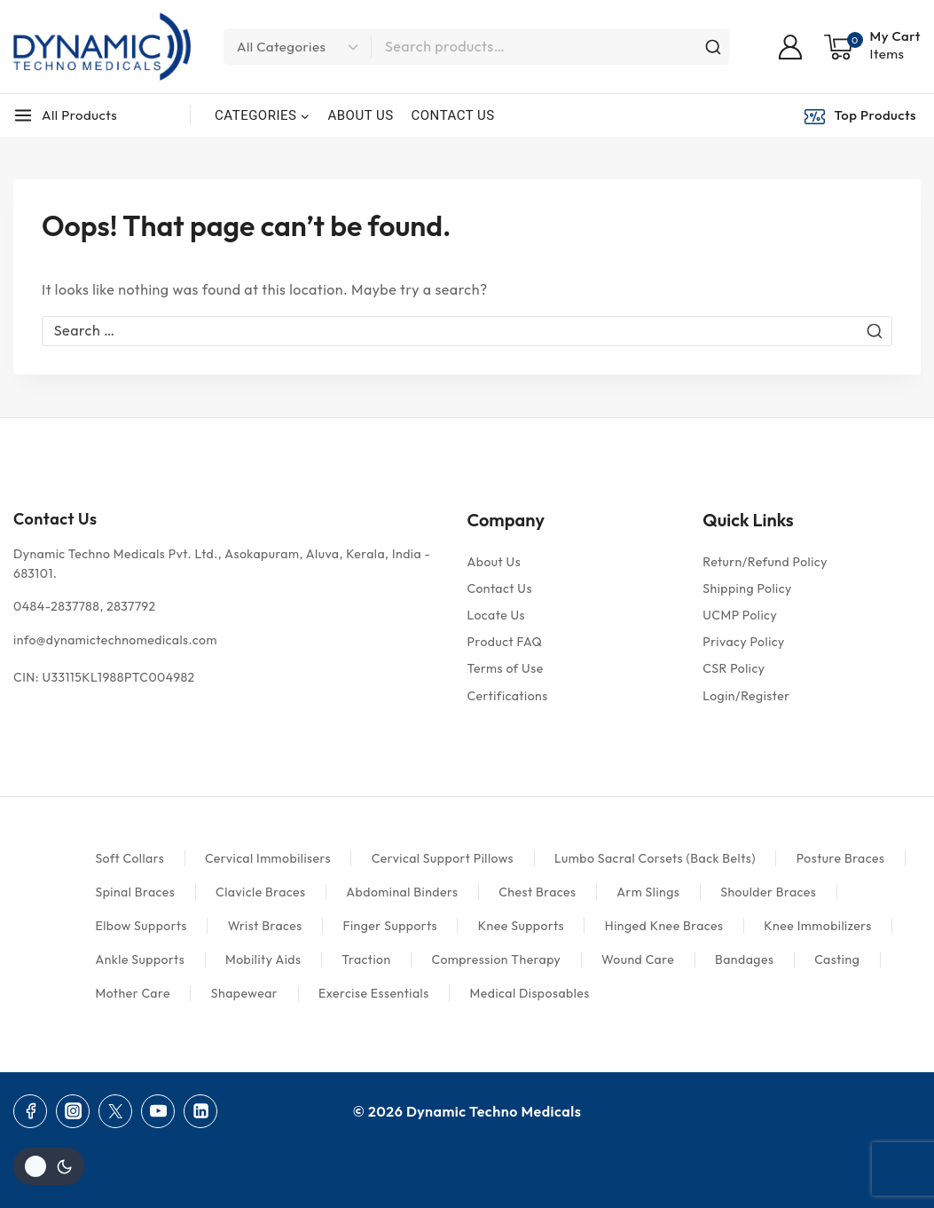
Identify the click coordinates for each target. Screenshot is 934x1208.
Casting (836, 959)
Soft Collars (129, 858)
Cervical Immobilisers (268, 858)
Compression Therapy (496, 959)
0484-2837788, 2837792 (84, 606)
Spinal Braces (135, 892)
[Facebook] (30, 1111)
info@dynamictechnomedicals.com (115, 640)
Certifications (507, 696)
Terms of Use (505, 668)
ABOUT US (360, 115)
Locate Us (496, 615)
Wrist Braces (265, 926)
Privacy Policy (743, 642)
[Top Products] (862, 115)
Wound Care (637, 959)
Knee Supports (521, 926)
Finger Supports (390, 926)
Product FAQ (505, 642)
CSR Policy (733, 668)
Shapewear (244, 993)
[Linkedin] (200, 1111)
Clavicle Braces (261, 892)
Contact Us (499, 588)
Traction (365, 959)
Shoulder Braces (768, 892)
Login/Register (745, 696)
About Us (494, 562)
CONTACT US (453, 115)
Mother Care (132, 993)
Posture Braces (841, 858)
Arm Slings (647, 892)
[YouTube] (158, 1111)
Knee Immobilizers (818, 926)
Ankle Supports (139, 959)
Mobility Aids (263, 959)
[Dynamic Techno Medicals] (102, 47)
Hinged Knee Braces (664, 926)
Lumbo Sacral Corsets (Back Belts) (655, 858)
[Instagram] (73, 1111)
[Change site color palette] (48, 1166)
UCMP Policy (739, 615)
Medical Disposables (529, 993)
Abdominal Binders (402, 892)
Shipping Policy (747, 588)
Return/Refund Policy (765, 562)
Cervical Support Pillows (443, 858)
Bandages (744, 959)
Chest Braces (537, 892)
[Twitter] (115, 1111)
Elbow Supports (140, 926)
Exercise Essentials (373, 993)
